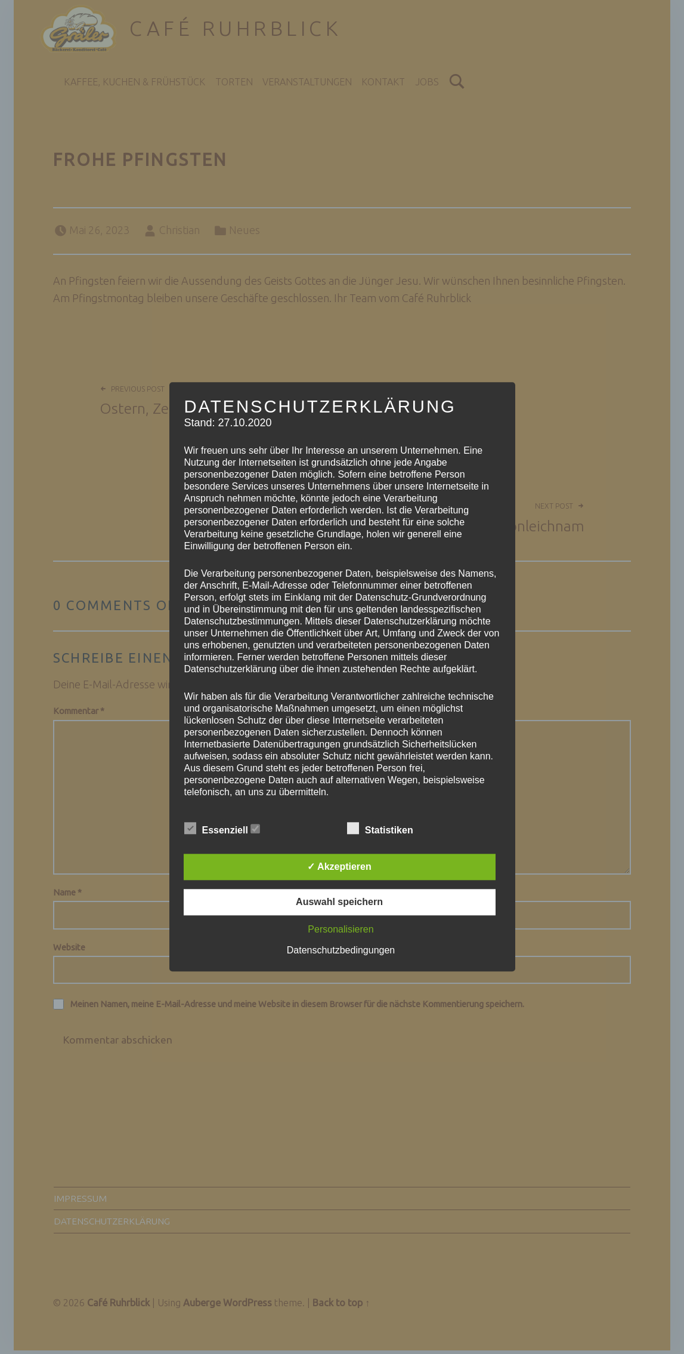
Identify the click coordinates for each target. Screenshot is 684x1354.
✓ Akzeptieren (339, 867)
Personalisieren (340, 930)
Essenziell (222, 829)
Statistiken (386, 829)
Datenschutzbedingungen (341, 951)
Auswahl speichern (339, 902)
